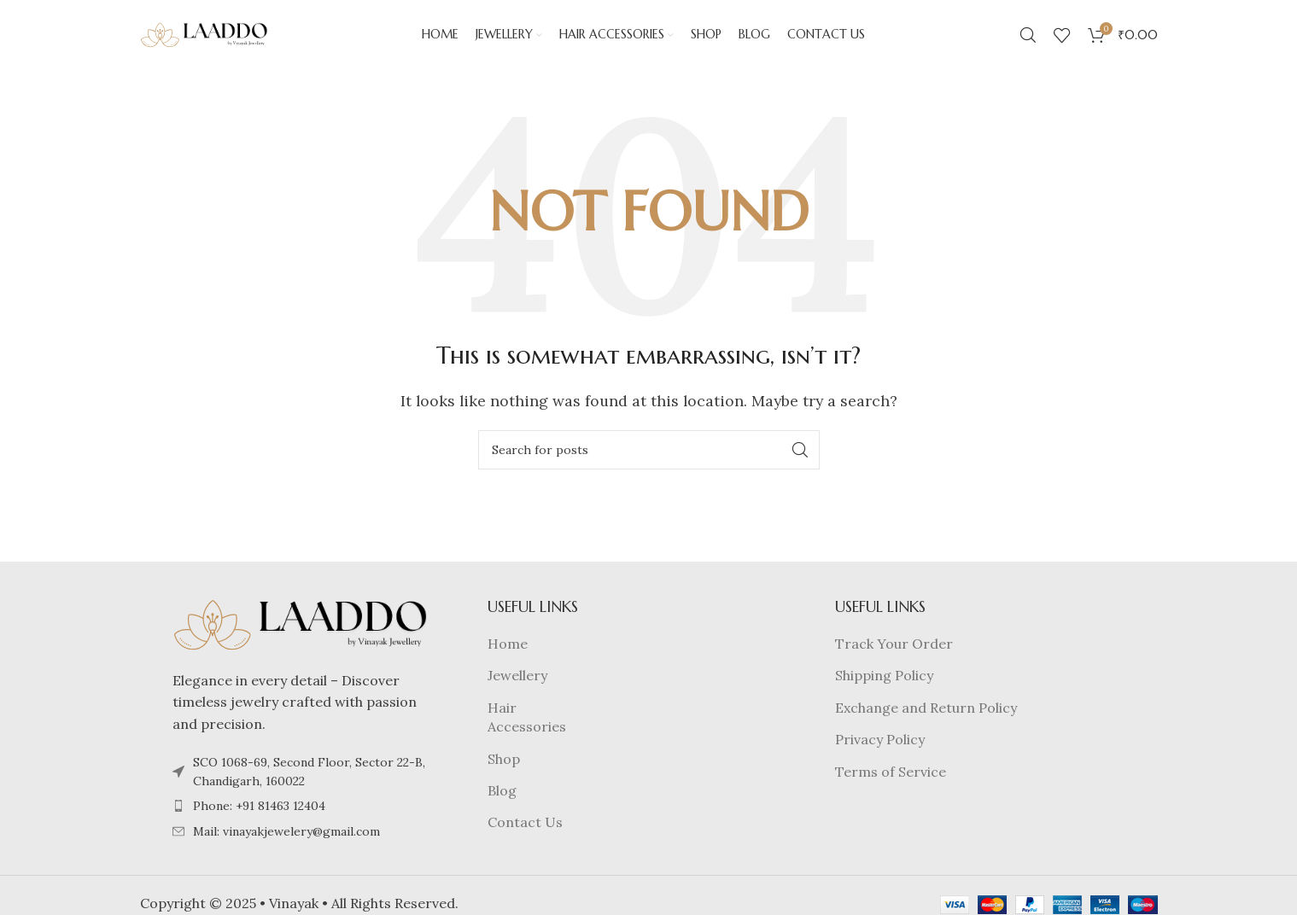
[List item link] (300, 813)
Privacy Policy (880, 746)
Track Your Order (894, 650)
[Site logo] (204, 36)
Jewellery (517, 682)
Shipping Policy (884, 682)
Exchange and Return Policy (926, 714)
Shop (504, 765)
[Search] (1028, 38)
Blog (502, 797)
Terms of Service (890, 778)
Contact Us (525, 829)
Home (508, 650)
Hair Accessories (527, 724)
